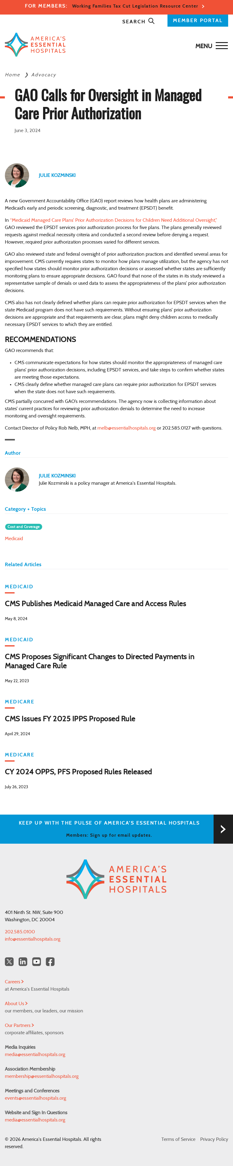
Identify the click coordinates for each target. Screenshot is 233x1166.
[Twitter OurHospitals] (9, 961)
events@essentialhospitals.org (35, 1098)
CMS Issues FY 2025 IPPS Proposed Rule (70, 719)
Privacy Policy (214, 1139)
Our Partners (19, 1025)
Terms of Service (178, 1139)
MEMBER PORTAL (198, 20)
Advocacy (43, 74)
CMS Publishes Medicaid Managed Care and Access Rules (95, 604)
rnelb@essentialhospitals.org (126, 428)
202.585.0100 (20, 931)
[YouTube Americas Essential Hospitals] (36, 961)
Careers (14, 981)
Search (138, 21)
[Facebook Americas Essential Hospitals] (50, 961)
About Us (16, 1003)
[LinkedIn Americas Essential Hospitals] (23, 961)
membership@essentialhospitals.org (42, 1076)
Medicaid (14, 538)
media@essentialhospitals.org (35, 1054)
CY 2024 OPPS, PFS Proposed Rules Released (78, 772)
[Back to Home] (115, 45)
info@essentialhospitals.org (32, 939)
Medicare (19, 701)
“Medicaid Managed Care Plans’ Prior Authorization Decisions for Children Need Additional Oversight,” (113, 220)
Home (13, 74)
